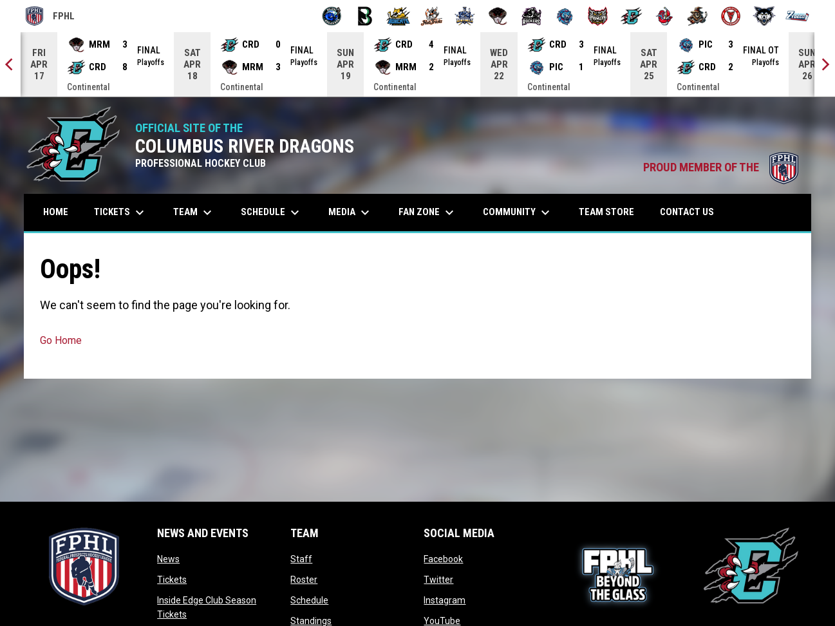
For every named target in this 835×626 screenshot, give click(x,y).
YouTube (442, 621)
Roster (303, 579)
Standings (311, 621)
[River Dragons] (631, 16)
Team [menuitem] (194, 212)
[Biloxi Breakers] (332, 16)
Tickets (172, 579)
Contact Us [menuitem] (687, 212)
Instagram (444, 600)
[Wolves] (764, 16)
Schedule (309, 600)
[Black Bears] (365, 16)
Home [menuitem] (55, 212)
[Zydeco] (797, 16)
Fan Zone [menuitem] (428, 212)
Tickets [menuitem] (120, 212)
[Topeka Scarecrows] (697, 16)
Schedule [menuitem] (272, 212)
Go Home (61, 340)
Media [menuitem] (350, 212)
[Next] (824, 64)
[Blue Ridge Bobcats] (398, 16)
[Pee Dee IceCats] (565, 16)
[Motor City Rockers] (531, 16)
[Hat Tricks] (432, 16)
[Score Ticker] (417, 64)
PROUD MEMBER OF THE (720, 167)
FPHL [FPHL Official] (50, 16)
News (168, 559)
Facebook (443, 559)
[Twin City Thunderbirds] (731, 16)
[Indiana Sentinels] (465, 16)
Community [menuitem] (518, 212)
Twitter (438, 579)
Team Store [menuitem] (611, 211)
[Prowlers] (598, 16)
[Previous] (10, 64)
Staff (301, 559)
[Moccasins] (498, 16)
